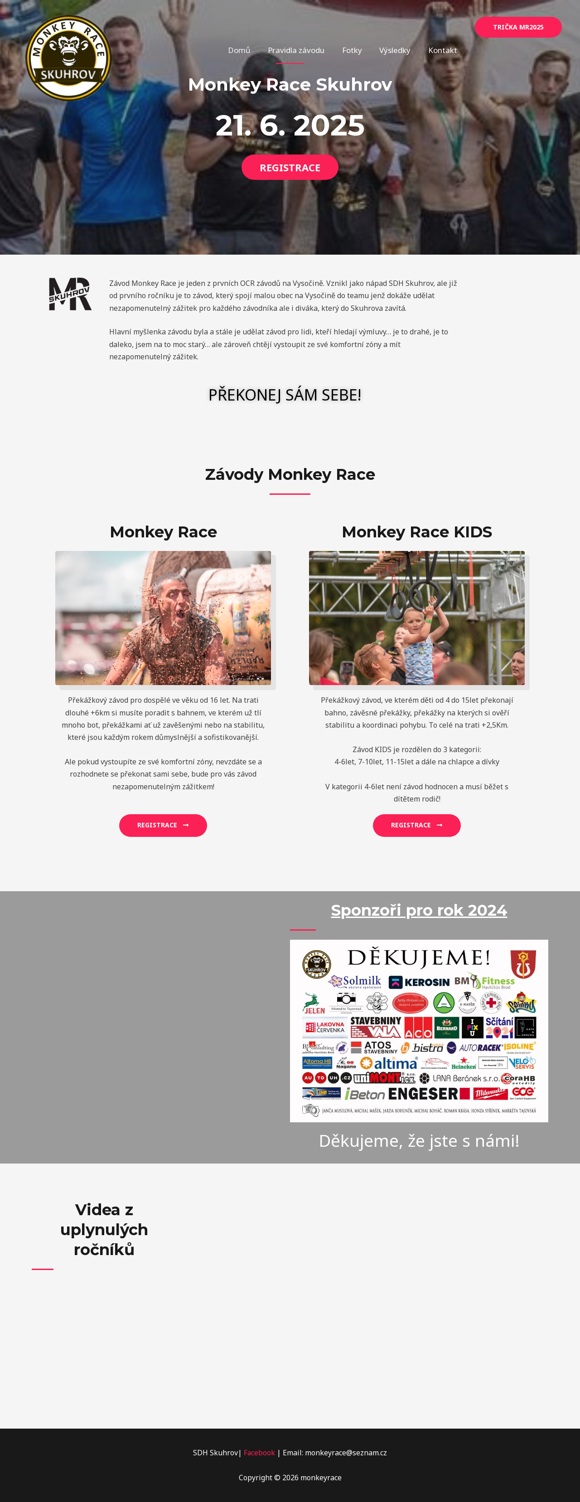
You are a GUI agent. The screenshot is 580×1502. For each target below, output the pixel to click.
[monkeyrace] (68, 57)
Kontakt (443, 27)
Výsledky (398, 27)
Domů (248, 27)
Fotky (357, 27)
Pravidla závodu (303, 27)
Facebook (260, 1453)
